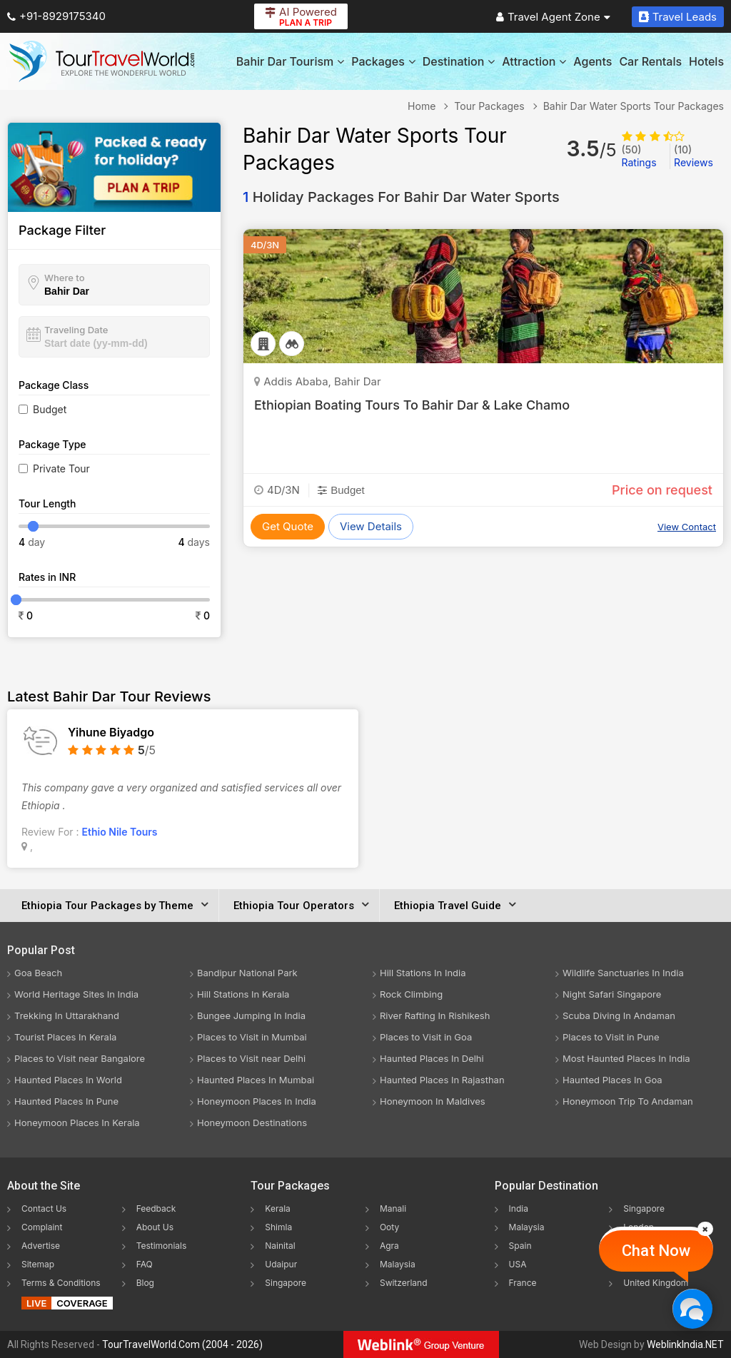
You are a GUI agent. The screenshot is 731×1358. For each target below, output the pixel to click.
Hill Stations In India (423, 972)
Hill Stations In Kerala (243, 994)
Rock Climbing (411, 994)
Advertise (40, 1245)
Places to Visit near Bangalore (79, 1058)
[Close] (705, 1229)
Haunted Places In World (68, 1079)
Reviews (693, 155)
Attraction (534, 61)
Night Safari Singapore (612, 994)
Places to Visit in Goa (426, 1037)
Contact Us (43, 1208)
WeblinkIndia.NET (685, 1344)
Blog (145, 1282)
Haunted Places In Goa (612, 1079)
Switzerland (404, 1282)
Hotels (706, 61)
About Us (154, 1227)
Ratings (639, 155)
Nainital (280, 1245)
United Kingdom (655, 1282)
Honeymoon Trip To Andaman (628, 1101)
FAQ (144, 1264)
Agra (389, 1245)
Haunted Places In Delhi (432, 1058)
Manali (393, 1208)
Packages (383, 61)
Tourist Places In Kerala (65, 1037)
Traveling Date (76, 329)
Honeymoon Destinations (252, 1122)
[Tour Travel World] (101, 61)
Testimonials (161, 1245)
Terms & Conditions (61, 1282)
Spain (520, 1245)
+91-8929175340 (56, 16)
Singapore (285, 1282)
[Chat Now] (692, 1308)
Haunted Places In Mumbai (255, 1079)
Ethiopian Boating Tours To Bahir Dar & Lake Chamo (412, 404)
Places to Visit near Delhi (251, 1058)
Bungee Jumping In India (251, 1015)
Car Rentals (650, 61)
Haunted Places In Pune (66, 1101)
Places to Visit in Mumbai (252, 1037)
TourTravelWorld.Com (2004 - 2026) (182, 1344)
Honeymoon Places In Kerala (77, 1122)
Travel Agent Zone (553, 17)
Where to (64, 277)
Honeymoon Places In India (256, 1101)
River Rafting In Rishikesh (435, 1015)
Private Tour (61, 468)
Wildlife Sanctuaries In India (623, 972)
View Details (371, 526)
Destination (459, 61)
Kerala (277, 1208)
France (523, 1282)
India (518, 1208)
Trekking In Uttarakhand (66, 1015)
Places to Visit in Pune (611, 1037)
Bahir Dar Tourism (290, 61)
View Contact (686, 526)
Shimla (278, 1227)
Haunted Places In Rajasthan (442, 1079)
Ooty (389, 1227)
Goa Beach (38, 972)
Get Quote (287, 526)
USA (518, 1264)
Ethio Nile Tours (120, 832)
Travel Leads (678, 17)
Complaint (41, 1227)
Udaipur (281, 1264)
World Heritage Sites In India (76, 994)
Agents (592, 61)
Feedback (156, 1208)
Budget (49, 409)
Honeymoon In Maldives (432, 1101)
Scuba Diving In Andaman (619, 1015)
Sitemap (37, 1264)
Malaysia (397, 1264)
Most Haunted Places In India (626, 1058)
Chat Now (656, 1251)
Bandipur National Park (247, 972)
